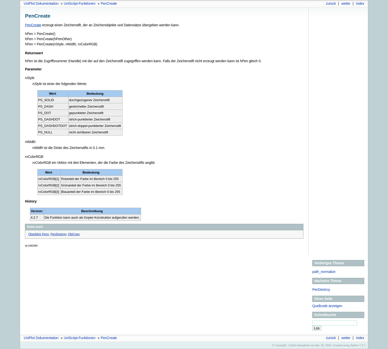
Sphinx (354, 345)
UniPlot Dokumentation (41, 3)
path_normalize (324, 272)
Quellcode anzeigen (327, 306)
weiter (346, 3)
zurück (331, 3)
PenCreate (109, 3)
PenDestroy (321, 289)
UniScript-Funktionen (80, 3)
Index (360, 3)
